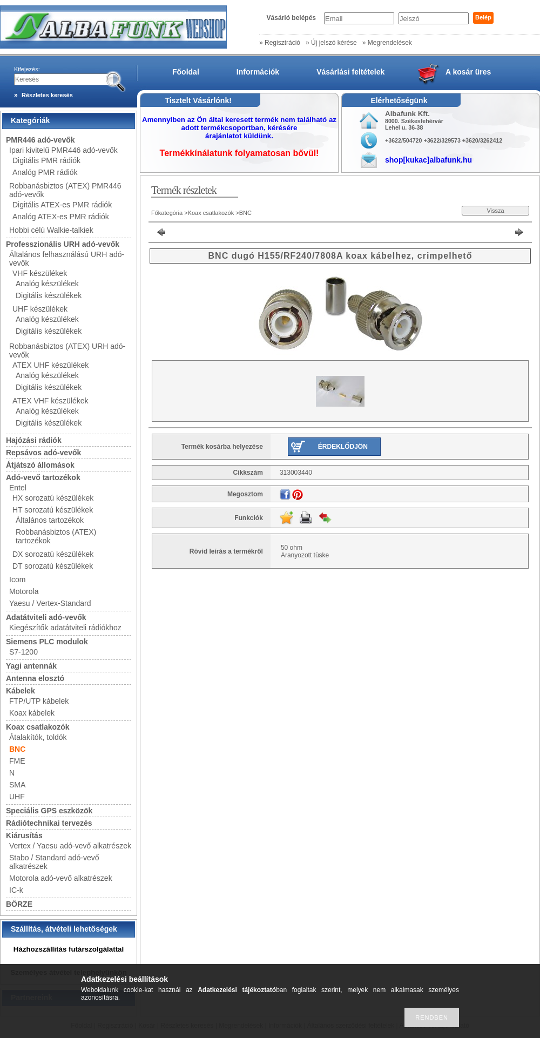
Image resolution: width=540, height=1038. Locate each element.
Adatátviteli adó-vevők (46, 617)
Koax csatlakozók (38, 727)
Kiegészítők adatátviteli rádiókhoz (65, 627)
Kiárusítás (24, 835)
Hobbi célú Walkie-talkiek (51, 230)
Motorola (23, 591)
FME (17, 761)
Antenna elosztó (35, 678)
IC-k (16, 890)
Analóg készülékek (47, 283)
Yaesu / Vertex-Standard (50, 603)
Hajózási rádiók (34, 440)
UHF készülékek (40, 309)
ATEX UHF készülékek (50, 365)
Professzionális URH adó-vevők (62, 244)
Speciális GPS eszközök (49, 810)
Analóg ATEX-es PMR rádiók (60, 216)
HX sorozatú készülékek (52, 498)
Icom (17, 579)
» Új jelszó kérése (331, 42)
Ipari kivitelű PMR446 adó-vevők (63, 150)
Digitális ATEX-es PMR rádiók (62, 204)
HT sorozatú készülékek (52, 509)
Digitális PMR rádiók (46, 160)
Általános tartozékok (50, 520)
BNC (17, 749)
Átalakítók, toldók (38, 737)
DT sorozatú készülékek (52, 566)
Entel (17, 487)
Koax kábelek (32, 713)
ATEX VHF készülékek (50, 400)
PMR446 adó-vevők (40, 140)
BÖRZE (19, 904)
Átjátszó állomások (40, 465)
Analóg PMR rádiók (45, 172)
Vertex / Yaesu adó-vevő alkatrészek (70, 845)
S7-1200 (23, 652)
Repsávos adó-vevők (43, 452)
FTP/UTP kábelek (39, 701)
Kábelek (20, 690)
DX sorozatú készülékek (52, 554)
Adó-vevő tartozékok (43, 477)
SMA (17, 784)
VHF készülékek (39, 273)
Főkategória (167, 213)
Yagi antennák (31, 666)
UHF (17, 796)
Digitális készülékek (49, 295)
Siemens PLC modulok (47, 641)
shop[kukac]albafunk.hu (428, 160)
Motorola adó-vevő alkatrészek (60, 878)
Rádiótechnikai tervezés (49, 823)
